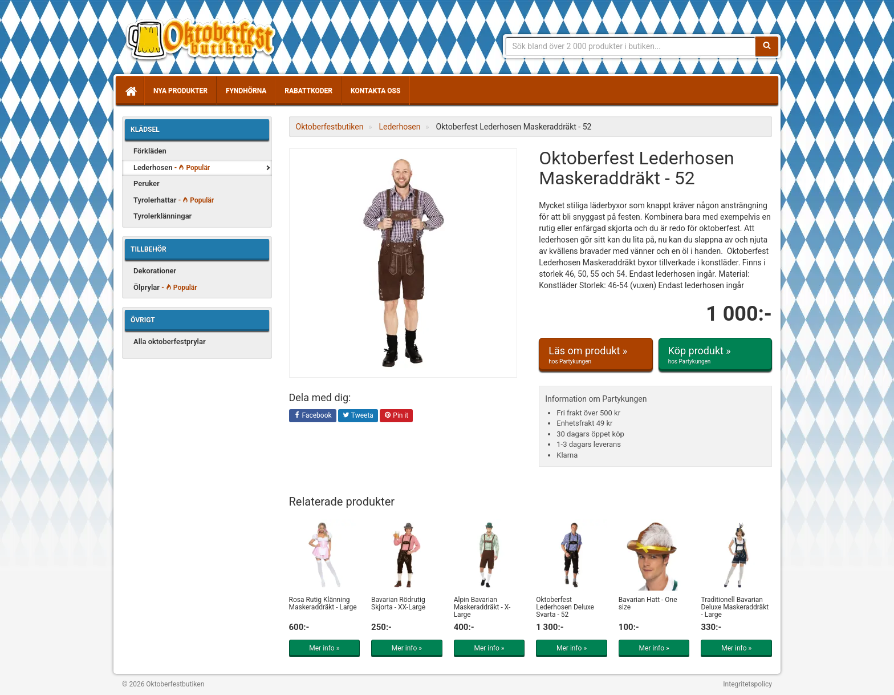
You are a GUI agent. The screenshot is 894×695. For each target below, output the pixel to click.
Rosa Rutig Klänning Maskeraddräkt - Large (323, 603)
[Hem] (130, 90)
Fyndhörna (246, 91)
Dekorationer (154, 270)
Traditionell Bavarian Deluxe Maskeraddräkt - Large (735, 607)
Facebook (313, 416)
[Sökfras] (631, 46)
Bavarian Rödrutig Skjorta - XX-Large (398, 603)
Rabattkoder (308, 91)
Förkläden (149, 151)
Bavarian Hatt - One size (648, 603)
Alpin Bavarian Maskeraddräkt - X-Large (482, 607)
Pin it (396, 416)
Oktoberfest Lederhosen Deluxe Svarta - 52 (565, 607)
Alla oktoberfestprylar (169, 341)
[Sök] (766, 46)
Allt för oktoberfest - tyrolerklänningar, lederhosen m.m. (204, 40)
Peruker (146, 183)
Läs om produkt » (595, 355)
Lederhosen (171, 167)
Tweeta (358, 416)
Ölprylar (165, 287)
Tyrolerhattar (173, 200)
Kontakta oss (375, 91)
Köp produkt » (715, 355)
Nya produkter (180, 91)
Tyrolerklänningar (162, 216)
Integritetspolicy (747, 684)
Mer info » (324, 648)
